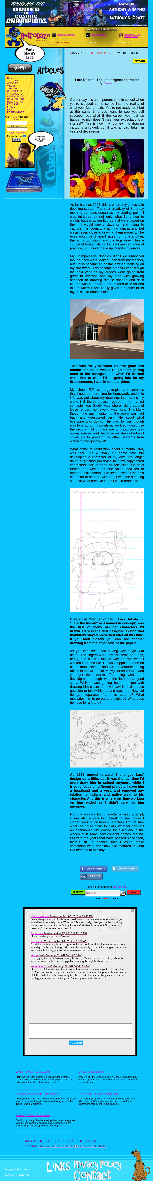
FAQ (9, 109)
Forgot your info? (17, 132)
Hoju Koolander (40, 916)
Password (17, 126)
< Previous (44, 1146)
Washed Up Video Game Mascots (33, 1072)
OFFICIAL (91, 1140)
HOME (10, 78)
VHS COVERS (14, 94)
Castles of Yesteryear (66, 34)
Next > (102, 1146)
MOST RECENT (34, 1140)
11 (95, 1146)
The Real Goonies (98, 34)
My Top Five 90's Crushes (91, 1072)
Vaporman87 (38, 966)
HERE (14, 117)
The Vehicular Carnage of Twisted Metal (98, 1093)
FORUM (11, 107)
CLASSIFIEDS (14, 91)
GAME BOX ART (15, 99)
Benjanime (109, 83)
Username (17, 119)
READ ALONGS (15, 101)
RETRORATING (55, 1140)
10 (89, 1146)
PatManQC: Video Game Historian (33, 1115)
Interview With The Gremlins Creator (132, 35)
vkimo (34, 955)
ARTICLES (12, 83)
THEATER (12, 88)
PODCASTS (13, 104)
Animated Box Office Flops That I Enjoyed (37, 1093)
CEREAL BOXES (16, 96)
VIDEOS (11, 86)
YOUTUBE (12, 80)
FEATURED (75, 1140)
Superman (37, 933)
